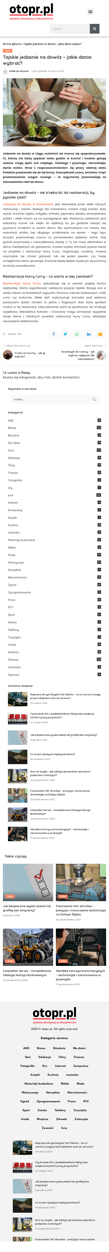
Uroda (12, 655)
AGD (11, 431)
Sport (11, 625)
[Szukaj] (94, 29)
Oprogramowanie (19, 603)
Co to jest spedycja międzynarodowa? (52, 764)
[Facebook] (54, 345)
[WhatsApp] (77, 345)
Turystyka (14, 648)
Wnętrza (13, 663)
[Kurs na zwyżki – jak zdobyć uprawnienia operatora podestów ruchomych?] (17, 787)
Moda (11, 565)
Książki (12, 528)
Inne (7, 61)
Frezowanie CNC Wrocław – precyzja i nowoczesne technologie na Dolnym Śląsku (77, 921)
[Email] (100, 345)
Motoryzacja (16, 573)
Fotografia (15, 491)
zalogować (27, 388)
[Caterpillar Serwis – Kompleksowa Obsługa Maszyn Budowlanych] (17, 825)
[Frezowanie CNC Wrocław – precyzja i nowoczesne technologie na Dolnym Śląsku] (17, 806)
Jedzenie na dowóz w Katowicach (28, 215)
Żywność (13, 685)
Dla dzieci (14, 453)
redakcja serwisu (19, 82)
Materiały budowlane (21, 551)
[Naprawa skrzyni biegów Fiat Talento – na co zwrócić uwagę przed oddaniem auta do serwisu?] (17, 710)
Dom (11, 461)
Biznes (12, 438)
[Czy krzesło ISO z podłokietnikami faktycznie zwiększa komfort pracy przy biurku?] (17, 729)
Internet (13, 513)
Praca (11, 610)
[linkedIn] (88, 345)
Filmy (11, 476)
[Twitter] (65, 345)
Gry (10, 498)
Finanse (13, 483)
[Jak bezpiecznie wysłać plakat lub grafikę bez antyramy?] (17, 748)
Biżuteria (13, 446)
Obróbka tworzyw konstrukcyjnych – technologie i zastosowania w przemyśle (81, 986)
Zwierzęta (14, 678)
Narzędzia (14, 580)
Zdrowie (13, 670)
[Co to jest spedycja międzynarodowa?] (17, 767)
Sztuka (12, 633)
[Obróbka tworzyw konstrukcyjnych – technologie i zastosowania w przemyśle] (17, 845)
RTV (10, 618)
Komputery (15, 521)
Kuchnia (13, 536)
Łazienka (14, 543)
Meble (12, 558)
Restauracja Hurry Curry (22, 294)
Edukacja (14, 468)
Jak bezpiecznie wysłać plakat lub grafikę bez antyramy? (63, 745)
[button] (90, 11)
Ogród (12, 595)
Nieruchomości (17, 588)
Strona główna (12, 54)
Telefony (13, 640)
